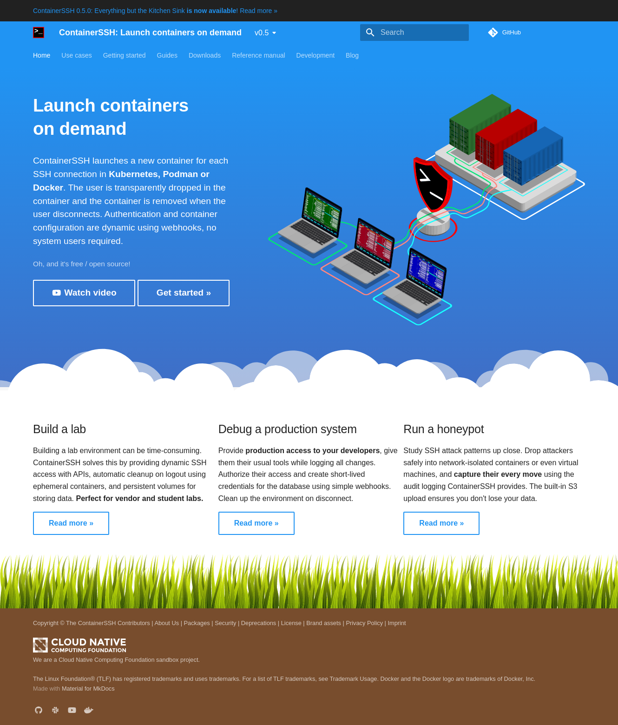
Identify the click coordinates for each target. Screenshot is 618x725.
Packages (197, 623)
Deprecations (258, 623)
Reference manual (258, 55)
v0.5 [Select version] (262, 33)
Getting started (124, 55)
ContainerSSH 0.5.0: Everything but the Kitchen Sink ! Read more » (155, 10)
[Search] (414, 32)
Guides (167, 55)
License (291, 623)
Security (225, 623)
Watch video (84, 293)
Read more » (71, 523)
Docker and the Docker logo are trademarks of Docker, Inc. (458, 678)
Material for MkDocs (88, 688)
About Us (166, 623)
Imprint (397, 623)
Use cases (76, 55)
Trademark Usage (353, 678)
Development (315, 55)
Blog (352, 55)
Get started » (184, 292)
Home (41, 55)
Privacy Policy (364, 623)
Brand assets (323, 623)
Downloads (205, 55)
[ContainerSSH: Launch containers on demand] (38, 32)
